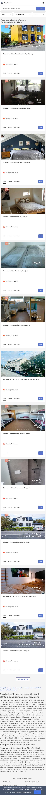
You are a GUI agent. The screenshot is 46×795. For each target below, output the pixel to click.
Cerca (40, 8)
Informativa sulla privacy (11, 786)
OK (37, 792)
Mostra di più (23, 679)
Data (3, 14)
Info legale (7, 782)
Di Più (36, 14)
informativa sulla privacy (22, 792)
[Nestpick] (6, 3)
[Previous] (3, 38)
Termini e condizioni (32, 782)
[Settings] (43, 3)
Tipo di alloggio (19, 14)
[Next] (42, 38)
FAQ (26, 786)
